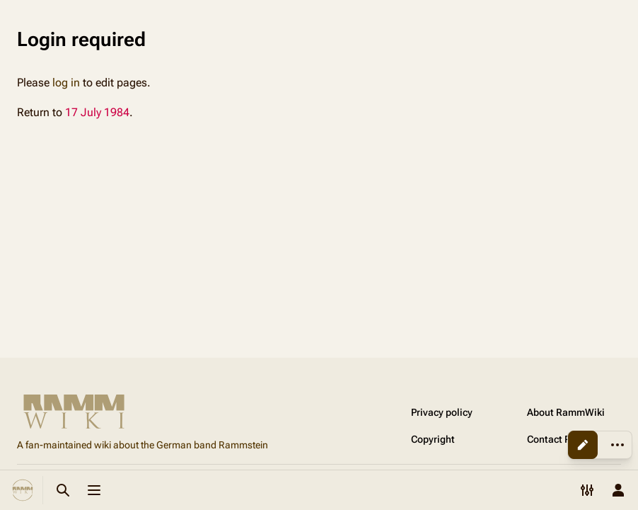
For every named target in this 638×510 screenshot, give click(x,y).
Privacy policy (441, 412)
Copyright (433, 439)
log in (66, 82)
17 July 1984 (97, 112)
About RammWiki (566, 412)
